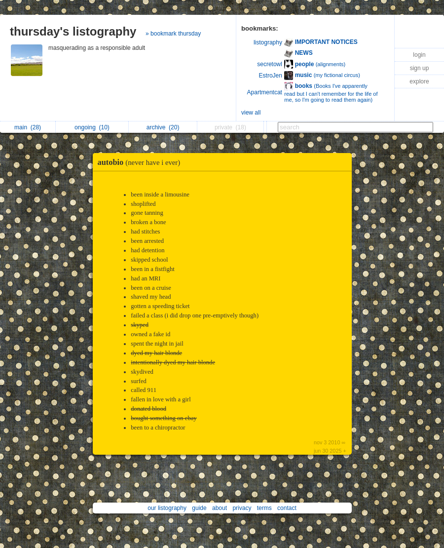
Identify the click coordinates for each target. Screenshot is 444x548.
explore (419, 81)
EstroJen (270, 75)
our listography (167, 508)
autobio (141, 162)
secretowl (269, 64)
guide (199, 508)
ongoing (92, 127)
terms (264, 508)
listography (268, 42)
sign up (419, 68)
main (27, 127)
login (419, 54)
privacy (241, 508)
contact (286, 508)
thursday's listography (73, 31)
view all (250, 112)
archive (163, 127)
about (219, 508)
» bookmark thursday (173, 33)
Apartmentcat (264, 92)
